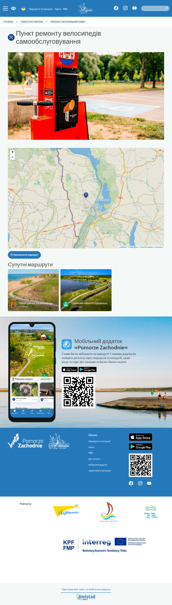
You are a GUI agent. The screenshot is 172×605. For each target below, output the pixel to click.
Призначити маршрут (24, 254)
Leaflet (121, 247)
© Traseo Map (132, 247)
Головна (8, 21)
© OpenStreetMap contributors (150, 247)
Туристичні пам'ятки (32, 21)
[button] (86, 195)
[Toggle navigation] (5, 8)
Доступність (94, 459)
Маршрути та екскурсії (41, 9)
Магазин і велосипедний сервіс (68, 21)
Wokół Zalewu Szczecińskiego (36, 303)
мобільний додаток (98, 465)
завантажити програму (100, 470)
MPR (65, 9)
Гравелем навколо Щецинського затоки (95, 303)
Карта (58, 9)
